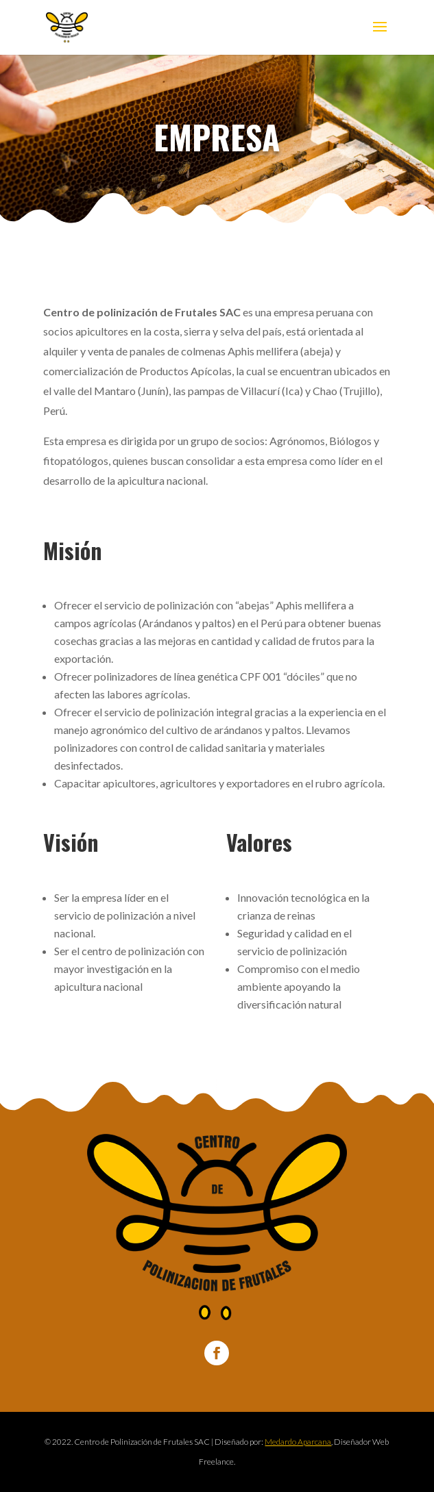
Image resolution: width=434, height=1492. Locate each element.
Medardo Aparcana (298, 1442)
